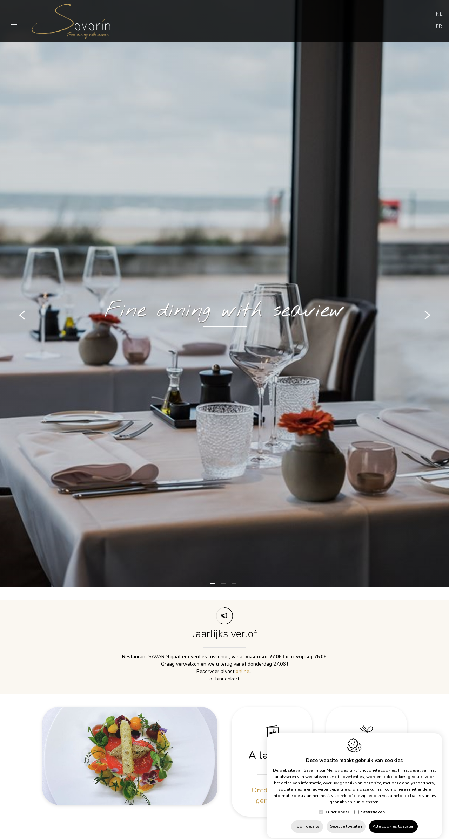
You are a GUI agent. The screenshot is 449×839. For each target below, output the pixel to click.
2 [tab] (224, 586)
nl (439, 14)
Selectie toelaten (346, 820)
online (242, 671)
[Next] (426, 317)
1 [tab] (213, 586)
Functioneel (337, 806)
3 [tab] (235, 586)
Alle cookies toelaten (393, 820)
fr (439, 26)
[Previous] (22, 317)
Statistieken (373, 806)
